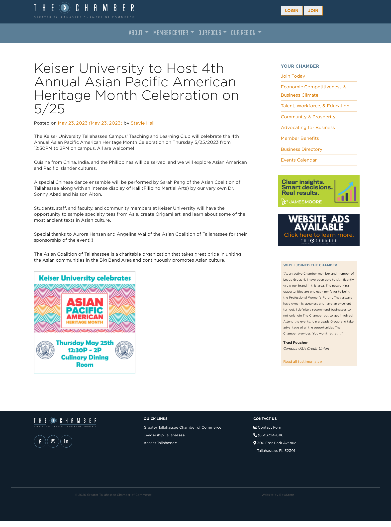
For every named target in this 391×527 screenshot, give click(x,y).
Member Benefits (300, 138)
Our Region (243, 33)
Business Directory (301, 149)
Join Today (293, 76)
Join (313, 10)
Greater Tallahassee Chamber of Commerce (182, 427)
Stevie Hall (143, 123)
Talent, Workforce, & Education (315, 105)
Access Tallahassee (160, 443)
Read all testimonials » (302, 361)
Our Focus (209, 33)
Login (291, 10)
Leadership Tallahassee (164, 435)
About (136, 33)
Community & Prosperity (308, 116)
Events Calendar (299, 160)
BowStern (286, 495)
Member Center (170, 33)
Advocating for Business (308, 127)
